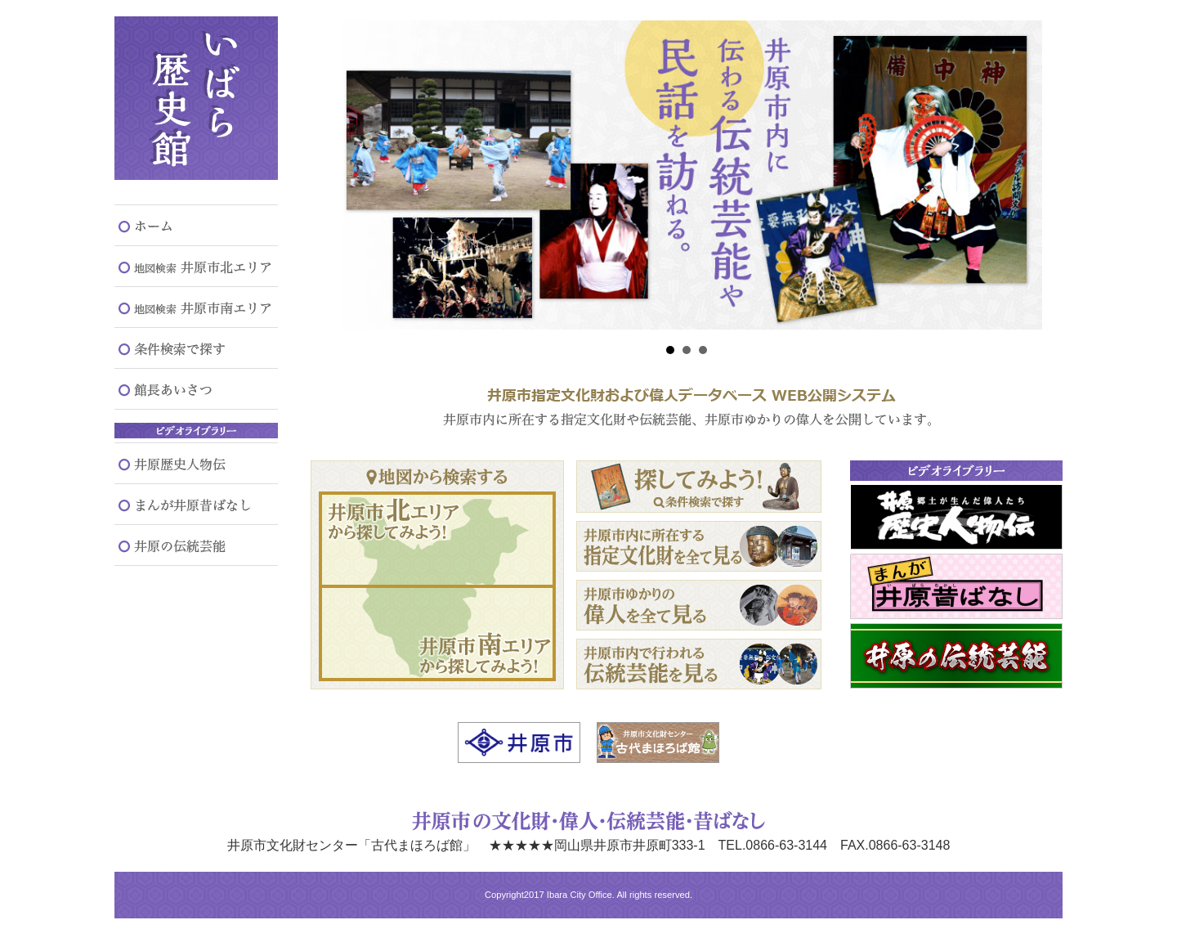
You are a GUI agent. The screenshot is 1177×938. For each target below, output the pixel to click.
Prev (352, 175)
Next (1021, 175)
